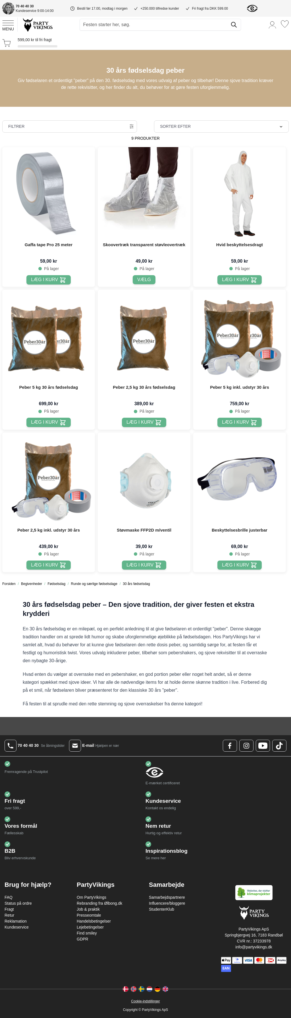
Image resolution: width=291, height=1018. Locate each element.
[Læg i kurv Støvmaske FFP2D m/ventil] (144, 565)
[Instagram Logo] (246, 746)
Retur (9, 915)
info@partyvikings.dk (253, 947)
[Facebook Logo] (230, 746)
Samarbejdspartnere (167, 897)
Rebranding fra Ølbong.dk (99, 903)
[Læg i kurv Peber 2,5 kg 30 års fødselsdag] (144, 422)
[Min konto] (272, 24)
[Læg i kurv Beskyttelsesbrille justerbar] (239, 565)
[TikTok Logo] (279, 746)
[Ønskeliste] (285, 24)
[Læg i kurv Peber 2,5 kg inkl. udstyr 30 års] (48, 565)
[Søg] (234, 24)
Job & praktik (88, 909)
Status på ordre (18, 903)
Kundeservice (17, 927)
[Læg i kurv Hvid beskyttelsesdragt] (239, 280)
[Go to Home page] (37, 24)
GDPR (82, 939)
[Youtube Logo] (263, 746)
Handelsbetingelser (94, 921)
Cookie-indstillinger (145, 1001)
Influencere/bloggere (167, 903)
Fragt (9, 909)
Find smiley (87, 933)
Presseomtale (89, 915)
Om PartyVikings (91, 897)
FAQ (9, 897)
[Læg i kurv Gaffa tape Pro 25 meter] (48, 280)
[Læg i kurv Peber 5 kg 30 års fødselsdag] (48, 422)
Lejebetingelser (90, 927)
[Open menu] (8, 25)
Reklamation (16, 921)
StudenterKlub (161, 909)
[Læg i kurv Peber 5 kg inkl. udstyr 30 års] (239, 422)
